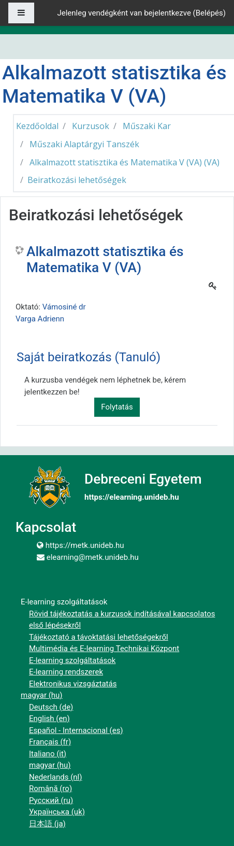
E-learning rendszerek (66, 671)
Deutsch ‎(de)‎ (51, 707)
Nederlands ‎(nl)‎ (55, 777)
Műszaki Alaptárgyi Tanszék (84, 144)
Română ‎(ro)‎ (50, 788)
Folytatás (117, 407)
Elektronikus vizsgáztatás (72, 683)
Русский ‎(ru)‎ (51, 800)
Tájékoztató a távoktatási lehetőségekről (98, 637)
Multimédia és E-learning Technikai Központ (104, 648)
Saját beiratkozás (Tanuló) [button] (88, 357)
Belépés (209, 13)
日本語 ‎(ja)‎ (47, 823)
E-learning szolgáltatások (72, 660)
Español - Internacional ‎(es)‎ (76, 730)
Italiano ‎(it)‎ (47, 753)
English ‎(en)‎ (49, 718)
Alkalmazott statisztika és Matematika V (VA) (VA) (125, 162)
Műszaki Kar (147, 126)
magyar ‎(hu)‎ (42, 695)
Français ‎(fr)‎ (50, 741)
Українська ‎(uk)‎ (57, 811)
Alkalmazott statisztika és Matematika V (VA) (104, 260)
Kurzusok (90, 126)
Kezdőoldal (37, 126)
